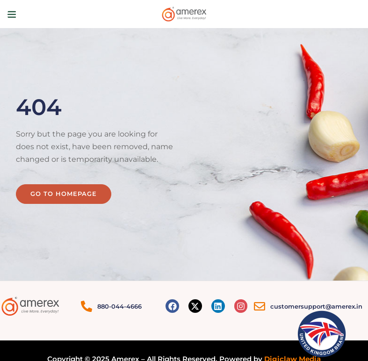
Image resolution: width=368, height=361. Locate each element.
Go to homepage (63, 193)
